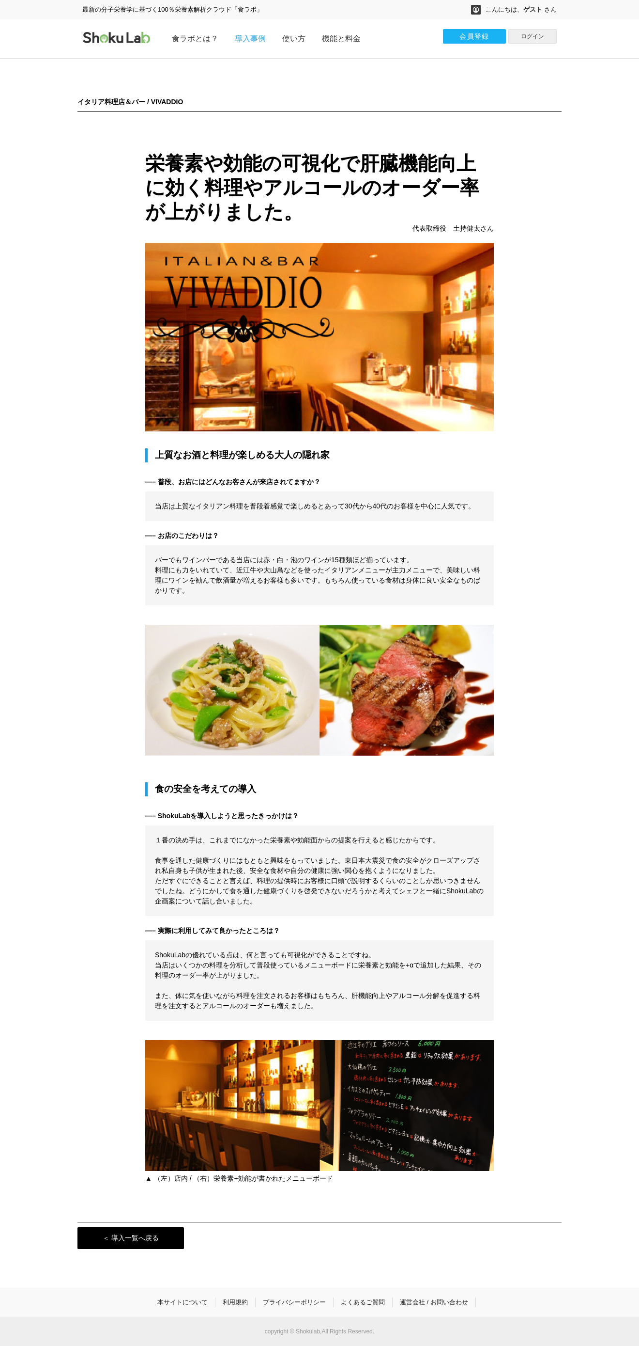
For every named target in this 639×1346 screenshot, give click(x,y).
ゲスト (532, 9)
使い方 (293, 38)
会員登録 (474, 36)
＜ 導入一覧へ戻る (131, 1238)
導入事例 (250, 38)
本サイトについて (182, 1302)
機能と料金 (341, 38)
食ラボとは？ (195, 38)
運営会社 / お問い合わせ (434, 1302)
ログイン (532, 36)
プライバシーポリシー (294, 1302)
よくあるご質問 (363, 1302)
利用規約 (235, 1302)
